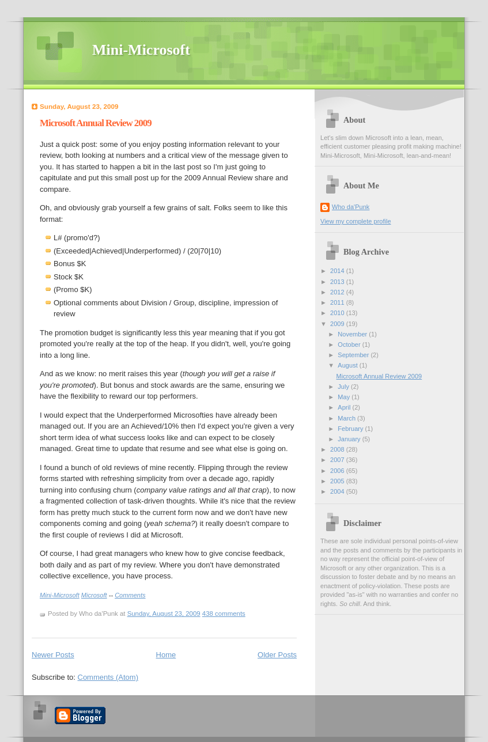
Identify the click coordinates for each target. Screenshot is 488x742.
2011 (338, 302)
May (344, 396)
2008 (338, 449)
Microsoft (94, 595)
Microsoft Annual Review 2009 (96, 123)
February (351, 428)
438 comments (223, 613)
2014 (338, 270)
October (350, 344)
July (344, 386)
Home (166, 654)
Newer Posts (53, 654)
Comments (130, 595)
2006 (338, 470)
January (350, 439)
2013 (338, 281)
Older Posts (277, 654)
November (353, 334)
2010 (338, 312)
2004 (338, 491)
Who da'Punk (350, 206)
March (347, 418)
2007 (338, 459)
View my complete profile (355, 221)
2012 (338, 292)
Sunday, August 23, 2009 (164, 613)
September (354, 354)
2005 (338, 481)
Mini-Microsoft (141, 49)
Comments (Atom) (108, 677)
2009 (338, 323)
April (345, 407)
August (348, 365)
